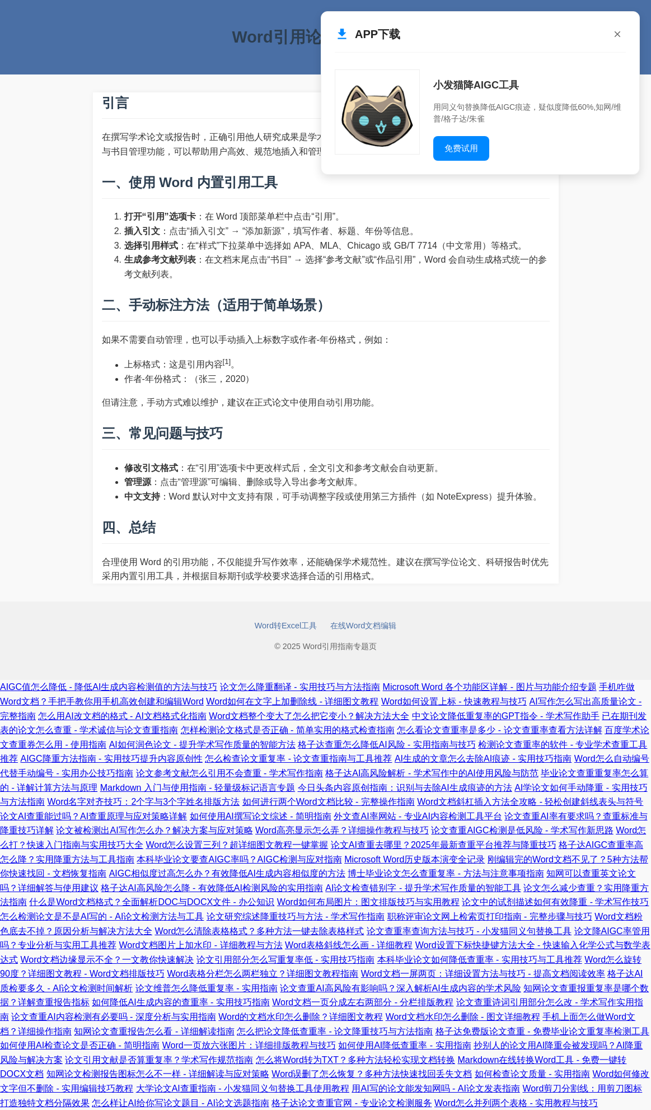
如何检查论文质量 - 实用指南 (532, 1074)
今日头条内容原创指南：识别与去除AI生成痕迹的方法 (405, 787)
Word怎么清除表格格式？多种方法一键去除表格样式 (259, 931)
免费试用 (461, 148)
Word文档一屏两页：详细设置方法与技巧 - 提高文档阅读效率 (483, 973)
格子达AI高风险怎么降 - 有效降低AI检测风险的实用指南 (211, 888)
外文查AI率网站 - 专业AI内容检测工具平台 (418, 816)
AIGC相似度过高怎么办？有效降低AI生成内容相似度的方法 (227, 873)
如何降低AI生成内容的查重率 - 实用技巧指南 (180, 1002)
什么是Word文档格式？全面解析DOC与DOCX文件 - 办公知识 (151, 902)
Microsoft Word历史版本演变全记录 (414, 859)
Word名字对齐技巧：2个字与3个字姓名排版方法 (143, 801)
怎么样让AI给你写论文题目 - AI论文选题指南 (180, 1103)
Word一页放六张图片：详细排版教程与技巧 (249, 1045)
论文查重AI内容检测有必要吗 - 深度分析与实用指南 (113, 1017)
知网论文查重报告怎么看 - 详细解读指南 (154, 1031)
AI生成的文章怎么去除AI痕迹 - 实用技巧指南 (483, 758)
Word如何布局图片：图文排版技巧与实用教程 (368, 902)
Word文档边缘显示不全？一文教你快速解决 (107, 959)
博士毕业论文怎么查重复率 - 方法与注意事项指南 (446, 873)
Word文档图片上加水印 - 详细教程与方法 (200, 945)
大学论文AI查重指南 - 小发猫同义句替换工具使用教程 (242, 1088)
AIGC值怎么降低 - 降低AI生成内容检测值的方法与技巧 (108, 687)
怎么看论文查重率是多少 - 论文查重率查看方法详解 (499, 730)
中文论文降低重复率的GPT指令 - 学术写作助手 (506, 716)
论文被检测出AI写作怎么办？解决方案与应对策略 (154, 830)
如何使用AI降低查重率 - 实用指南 (404, 1045)
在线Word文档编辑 (363, 625)
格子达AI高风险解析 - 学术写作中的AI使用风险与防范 (431, 773)
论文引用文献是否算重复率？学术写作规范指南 (159, 1060)
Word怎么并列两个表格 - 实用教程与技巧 (516, 1103)
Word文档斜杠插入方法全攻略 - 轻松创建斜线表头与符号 (530, 801)
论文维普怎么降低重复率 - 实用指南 (206, 988)
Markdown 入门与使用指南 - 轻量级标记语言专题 (197, 787)
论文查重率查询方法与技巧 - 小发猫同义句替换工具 (469, 931)
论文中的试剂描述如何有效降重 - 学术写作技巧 (555, 902)
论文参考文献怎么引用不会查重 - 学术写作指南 (229, 773)
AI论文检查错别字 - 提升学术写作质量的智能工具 (423, 888)
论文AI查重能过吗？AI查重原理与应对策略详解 (93, 816)
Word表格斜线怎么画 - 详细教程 (349, 945)
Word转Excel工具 (286, 625)
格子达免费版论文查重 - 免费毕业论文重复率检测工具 (542, 1031)
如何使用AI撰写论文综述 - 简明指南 (260, 816)
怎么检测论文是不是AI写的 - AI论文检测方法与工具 (102, 916)
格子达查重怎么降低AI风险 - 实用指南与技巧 (386, 744)
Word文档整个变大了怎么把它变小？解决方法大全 (309, 716)
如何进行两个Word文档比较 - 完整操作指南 (328, 801)
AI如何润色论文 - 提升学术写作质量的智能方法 (202, 744)
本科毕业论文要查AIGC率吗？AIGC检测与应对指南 (239, 859)
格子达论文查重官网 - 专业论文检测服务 (351, 1103)
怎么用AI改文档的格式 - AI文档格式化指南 (122, 716)
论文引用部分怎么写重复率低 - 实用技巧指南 (285, 959)
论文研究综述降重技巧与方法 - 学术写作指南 (296, 916)
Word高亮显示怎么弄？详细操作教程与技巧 (342, 830)
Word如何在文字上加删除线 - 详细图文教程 (292, 701)
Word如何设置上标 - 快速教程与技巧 (454, 701)
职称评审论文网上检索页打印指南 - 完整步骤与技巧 (489, 916)
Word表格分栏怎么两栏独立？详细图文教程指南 (262, 973)
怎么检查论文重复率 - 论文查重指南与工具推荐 (298, 758)
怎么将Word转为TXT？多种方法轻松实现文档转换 (355, 1060)
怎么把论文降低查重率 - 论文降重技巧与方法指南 (335, 1031)
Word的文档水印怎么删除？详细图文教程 (300, 1017)
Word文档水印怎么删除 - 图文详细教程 (463, 1017)
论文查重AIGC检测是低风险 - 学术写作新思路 (522, 830)
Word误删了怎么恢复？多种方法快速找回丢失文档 (371, 1074)
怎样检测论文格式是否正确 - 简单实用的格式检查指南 (288, 730)
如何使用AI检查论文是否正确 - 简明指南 (80, 1045)
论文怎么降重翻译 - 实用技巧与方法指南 (300, 687)
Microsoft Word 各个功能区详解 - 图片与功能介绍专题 (490, 687)
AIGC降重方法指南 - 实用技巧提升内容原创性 (111, 758)
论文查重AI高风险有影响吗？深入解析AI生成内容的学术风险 (400, 988)
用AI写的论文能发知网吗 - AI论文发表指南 (435, 1088)
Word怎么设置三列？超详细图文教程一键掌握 (237, 845)
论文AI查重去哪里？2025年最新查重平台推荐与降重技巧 (443, 845)
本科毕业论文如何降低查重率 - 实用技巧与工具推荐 (479, 959)
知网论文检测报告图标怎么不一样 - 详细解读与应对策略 (157, 1074)
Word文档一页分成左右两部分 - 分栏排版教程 (362, 1002)
